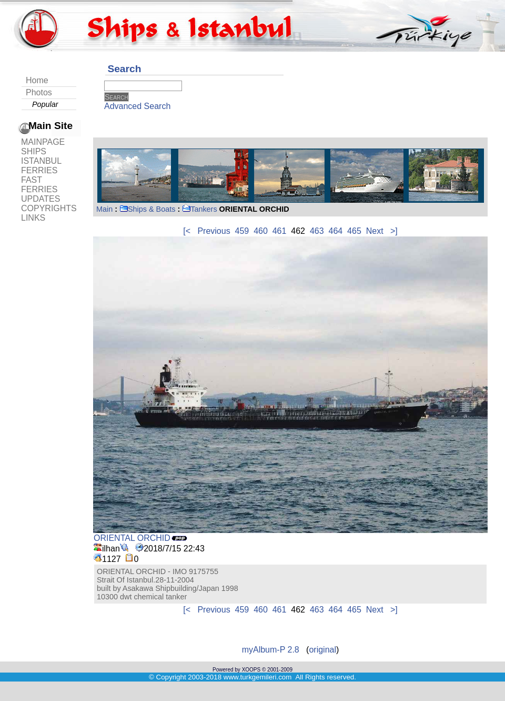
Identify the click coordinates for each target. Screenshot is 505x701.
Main (104, 209)
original (322, 649)
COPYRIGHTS (49, 208)
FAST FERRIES (39, 184)
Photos (39, 92)
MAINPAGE (43, 141)
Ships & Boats (147, 209)
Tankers (199, 209)
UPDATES (40, 198)
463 (317, 230)
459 (242, 230)
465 (354, 230)
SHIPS (33, 151)
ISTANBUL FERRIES (41, 165)
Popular (45, 104)
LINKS (33, 217)
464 (336, 230)
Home (37, 80)
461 (279, 230)
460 (261, 230)
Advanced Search (137, 106)
